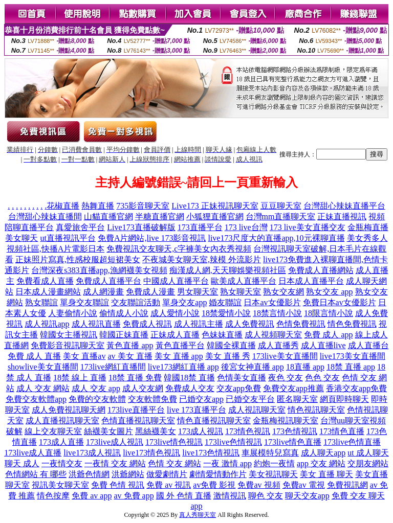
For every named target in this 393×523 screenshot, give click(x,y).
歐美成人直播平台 (243, 281)
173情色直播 (341, 431)
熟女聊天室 (240, 291)
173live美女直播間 (285, 356)
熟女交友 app (329, 291)
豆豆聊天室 (280, 205)
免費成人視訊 (147, 324)
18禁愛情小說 (226, 313)
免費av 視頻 (258, 485)
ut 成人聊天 (367, 452)
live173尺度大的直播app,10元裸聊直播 (276, 238)
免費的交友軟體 (97, 399)
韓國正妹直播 (123, 334)
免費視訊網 (347, 485)
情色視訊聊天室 (316, 409)
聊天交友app (307, 495)
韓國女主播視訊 (68, 334)
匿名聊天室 (297, 399)
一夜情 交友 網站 (115, 463)
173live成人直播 (32, 452)
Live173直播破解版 (141, 227)
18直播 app (305, 366)
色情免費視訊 (300, 324)
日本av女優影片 (272, 302)
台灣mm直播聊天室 (281, 216)
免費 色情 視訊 (117, 485)
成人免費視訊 (249, 324)
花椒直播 (63, 205)
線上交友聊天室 (53, 431)
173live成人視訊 (114, 442)
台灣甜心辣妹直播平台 (344, 205)
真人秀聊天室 (197, 514)
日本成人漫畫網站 (48, 291)
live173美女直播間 (352, 356)
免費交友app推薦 (293, 388)
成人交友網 (142, 388)
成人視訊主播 (198, 324)
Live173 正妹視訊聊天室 (214, 205)
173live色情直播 (352, 442)
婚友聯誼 (225, 302)
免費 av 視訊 (168, 485)
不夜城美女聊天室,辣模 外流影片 (201, 259)
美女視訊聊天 (273, 474)
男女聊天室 (197, 291)
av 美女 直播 (129, 356)
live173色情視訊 (210, 452)
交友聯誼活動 (135, 302)
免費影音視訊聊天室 (67, 345)
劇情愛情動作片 (218, 474)
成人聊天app (323, 452)
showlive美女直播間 (43, 366)
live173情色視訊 (151, 452)
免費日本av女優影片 (339, 302)
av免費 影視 (214, 485)
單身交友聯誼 (84, 302)
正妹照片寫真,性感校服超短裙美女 (77, 259)
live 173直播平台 (196, 409)
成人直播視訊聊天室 (62, 420)
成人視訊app (47, 324)
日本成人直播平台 (311, 281)
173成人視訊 (200, 431)
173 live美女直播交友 (307, 227)
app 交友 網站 (321, 463)
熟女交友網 (283, 291)
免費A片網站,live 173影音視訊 (152, 238)
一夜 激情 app (227, 463)
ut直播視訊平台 (67, 238)
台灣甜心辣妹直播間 (45, 216)
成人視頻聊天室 (273, 334)
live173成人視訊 (92, 452)
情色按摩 (53, 495)
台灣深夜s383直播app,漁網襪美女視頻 (99, 270)
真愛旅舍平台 (80, 227)
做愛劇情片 (166, 474)
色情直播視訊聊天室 (138, 420)
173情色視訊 (247, 431)
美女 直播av (84, 356)
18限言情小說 (328, 313)
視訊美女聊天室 (60, 485)
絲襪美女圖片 (108, 431)
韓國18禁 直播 (189, 377)
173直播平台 (200, 227)
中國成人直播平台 (176, 281)
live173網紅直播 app (183, 366)
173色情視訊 (294, 431)
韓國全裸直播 (231, 345)
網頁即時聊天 (344, 399)
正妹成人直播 (175, 334)
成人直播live (323, 345)
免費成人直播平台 (108, 281)
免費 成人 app (328, 334)
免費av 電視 (303, 485)
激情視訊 (229, 495)
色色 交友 (322, 377)
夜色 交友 (285, 377)
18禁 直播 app (350, 366)
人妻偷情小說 (72, 313)
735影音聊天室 (142, 205)
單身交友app (184, 302)
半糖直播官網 (159, 216)
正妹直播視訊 (341, 216)
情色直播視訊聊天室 (214, 420)
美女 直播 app (179, 356)
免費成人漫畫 (150, 291)
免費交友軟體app (36, 399)
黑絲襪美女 (155, 431)
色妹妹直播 (222, 334)
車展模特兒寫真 (270, 452)
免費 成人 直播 (34, 356)
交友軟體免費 (152, 399)
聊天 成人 (22, 463)
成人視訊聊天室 (257, 409)
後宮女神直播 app (252, 366)
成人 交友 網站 (43, 388)
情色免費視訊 (352, 324)
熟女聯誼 (41, 302)
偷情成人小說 (123, 313)
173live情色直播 (292, 442)
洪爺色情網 (89, 474)
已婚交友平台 (250, 399)
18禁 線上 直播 (79, 377)
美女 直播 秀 (227, 356)
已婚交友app (201, 399)
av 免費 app (134, 495)
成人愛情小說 (175, 313)
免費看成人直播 (45, 281)
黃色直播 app (129, 345)
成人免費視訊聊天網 (68, 409)
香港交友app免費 (356, 388)
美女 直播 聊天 (326, 474)
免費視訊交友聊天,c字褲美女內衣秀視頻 (178, 248)
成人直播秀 (278, 345)
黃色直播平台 (180, 345)
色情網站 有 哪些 (36, 474)
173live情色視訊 (174, 442)
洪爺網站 (128, 474)
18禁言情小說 (277, 313)
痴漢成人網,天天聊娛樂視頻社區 (227, 270)
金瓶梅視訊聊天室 (285, 420)
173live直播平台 (136, 409)
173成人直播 (61, 442)
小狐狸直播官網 (215, 216)
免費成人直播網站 (321, 270)
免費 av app (92, 495)
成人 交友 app (96, 388)
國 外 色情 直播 (183, 495)
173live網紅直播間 (113, 366)
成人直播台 (368, 345)
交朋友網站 (367, 463)
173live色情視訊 (233, 442)
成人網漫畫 (103, 291)
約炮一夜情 (274, 463)
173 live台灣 (246, 227)
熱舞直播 (97, 205)
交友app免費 (238, 388)
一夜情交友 (61, 463)
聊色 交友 (265, 495)
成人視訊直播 (96, 324)
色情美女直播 (241, 377)
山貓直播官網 (108, 216)
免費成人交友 (189, 388)
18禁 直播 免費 (135, 377)
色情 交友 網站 (174, 463)
